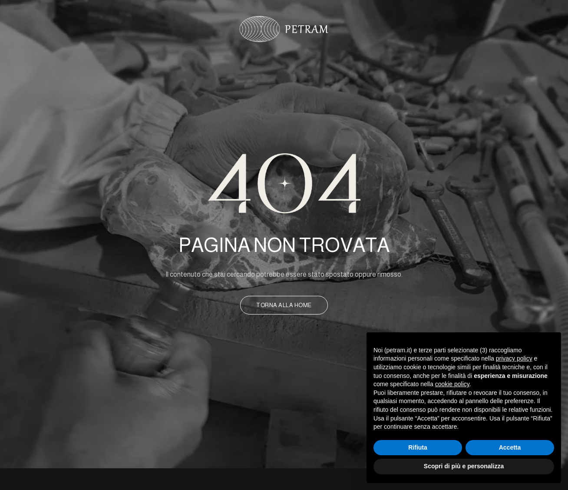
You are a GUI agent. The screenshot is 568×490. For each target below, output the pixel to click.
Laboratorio (238, 59)
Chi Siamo (188, 59)
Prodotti (289, 59)
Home (152, 59)
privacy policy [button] (514, 358)
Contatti (411, 59)
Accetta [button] (510, 447)
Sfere (326, 59)
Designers (365, 59)
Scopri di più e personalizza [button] (464, 466)
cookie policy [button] (452, 384)
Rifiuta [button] (417, 447)
